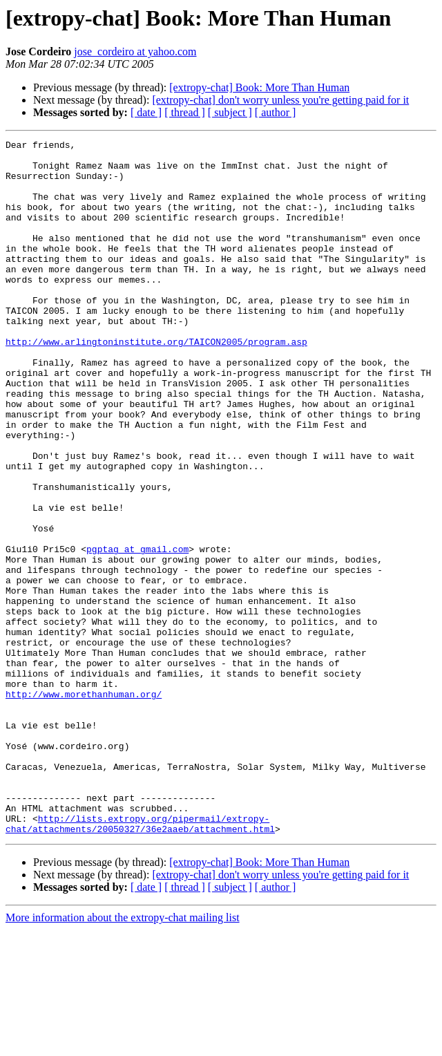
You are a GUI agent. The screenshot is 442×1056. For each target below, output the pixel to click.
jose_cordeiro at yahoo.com (135, 51)
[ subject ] (230, 112)
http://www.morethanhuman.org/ (84, 793)
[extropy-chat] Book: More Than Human (259, 87)
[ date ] (146, 112)
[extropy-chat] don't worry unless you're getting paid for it (280, 100)
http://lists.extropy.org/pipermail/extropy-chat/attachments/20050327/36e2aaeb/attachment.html (140, 948)
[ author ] (275, 112)
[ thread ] (184, 112)
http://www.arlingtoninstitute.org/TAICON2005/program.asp (156, 383)
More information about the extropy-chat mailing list (123, 1044)
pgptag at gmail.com (137, 619)
